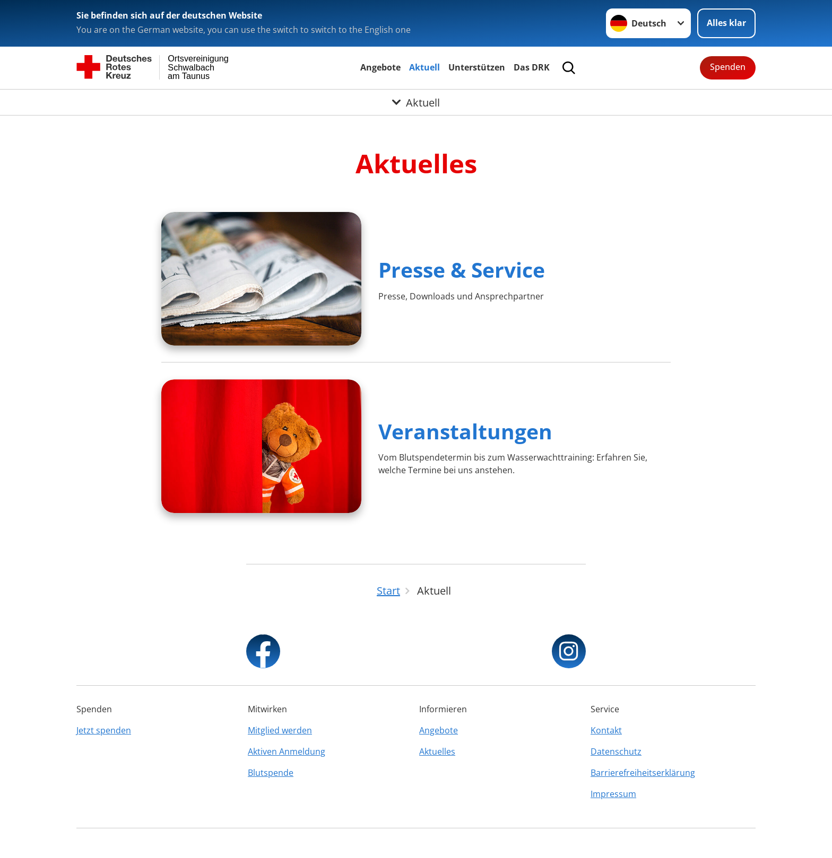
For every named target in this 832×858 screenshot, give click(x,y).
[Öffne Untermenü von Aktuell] (416, 102)
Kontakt (606, 730)
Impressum (613, 794)
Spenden (728, 67)
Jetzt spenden (103, 730)
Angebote (380, 67)
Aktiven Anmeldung (286, 751)
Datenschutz (616, 751)
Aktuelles (437, 751)
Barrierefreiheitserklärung (643, 773)
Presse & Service (461, 269)
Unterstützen (476, 67)
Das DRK (532, 67)
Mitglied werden (280, 730)
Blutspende (270, 773)
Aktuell (424, 67)
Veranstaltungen (465, 431)
